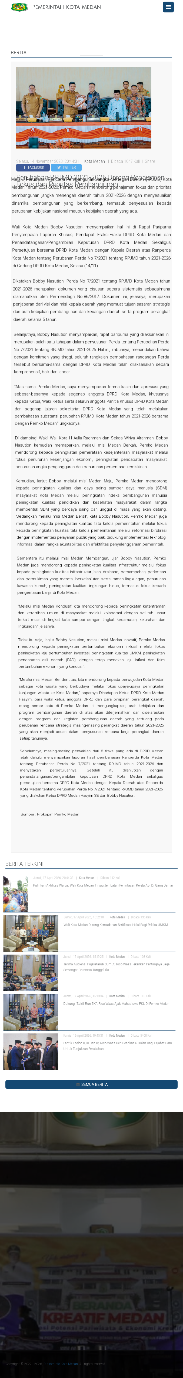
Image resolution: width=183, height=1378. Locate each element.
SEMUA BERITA (91, 1084)
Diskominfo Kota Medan (61, 1364)
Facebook (33, 167)
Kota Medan (95, 161)
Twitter (66, 167)
